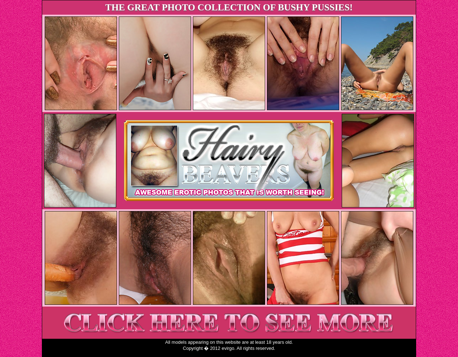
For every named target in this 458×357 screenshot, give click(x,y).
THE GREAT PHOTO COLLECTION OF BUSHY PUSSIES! (229, 7)
